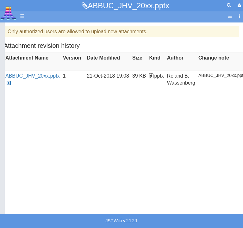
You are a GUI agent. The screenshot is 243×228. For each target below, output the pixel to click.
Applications (18, 62)
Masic (24, 209)
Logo (23, 202)
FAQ (10, 115)
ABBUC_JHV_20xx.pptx (128, 5)
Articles (13, 29)
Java (22, 187)
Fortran (25, 180)
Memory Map (19, 72)
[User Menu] (238, 5)
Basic (23, 158)
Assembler (29, 151)
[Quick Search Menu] (229, 5)
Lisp (22, 194)
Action (24, 144)
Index (11, 126)
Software (15, 51)
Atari (8, 12)
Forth (23, 173)
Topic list (14, 83)
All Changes (18, 104)
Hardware (16, 40)
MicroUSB (16, 94)
